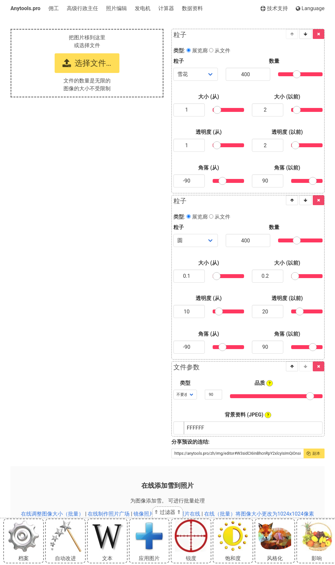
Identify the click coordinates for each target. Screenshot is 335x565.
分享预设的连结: (190, 442)
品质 (264, 383)
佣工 (53, 8)
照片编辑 (116, 8)
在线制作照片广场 (109, 514)
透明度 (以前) (287, 132)
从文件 (219, 50)
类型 (185, 383)
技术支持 (274, 8)
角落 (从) (208, 168)
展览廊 (197, 50)
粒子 (178, 61)
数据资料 (192, 8)
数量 (274, 61)
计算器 (166, 8)
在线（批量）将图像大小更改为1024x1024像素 (259, 514)
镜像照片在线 (149, 514)
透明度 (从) (208, 132)
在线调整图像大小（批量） (52, 514)
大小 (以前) (287, 97)
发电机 (142, 8)
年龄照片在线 (184, 514)
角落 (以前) (287, 168)
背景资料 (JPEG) (248, 415)
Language (310, 8)
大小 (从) (208, 97)
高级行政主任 (82, 8)
